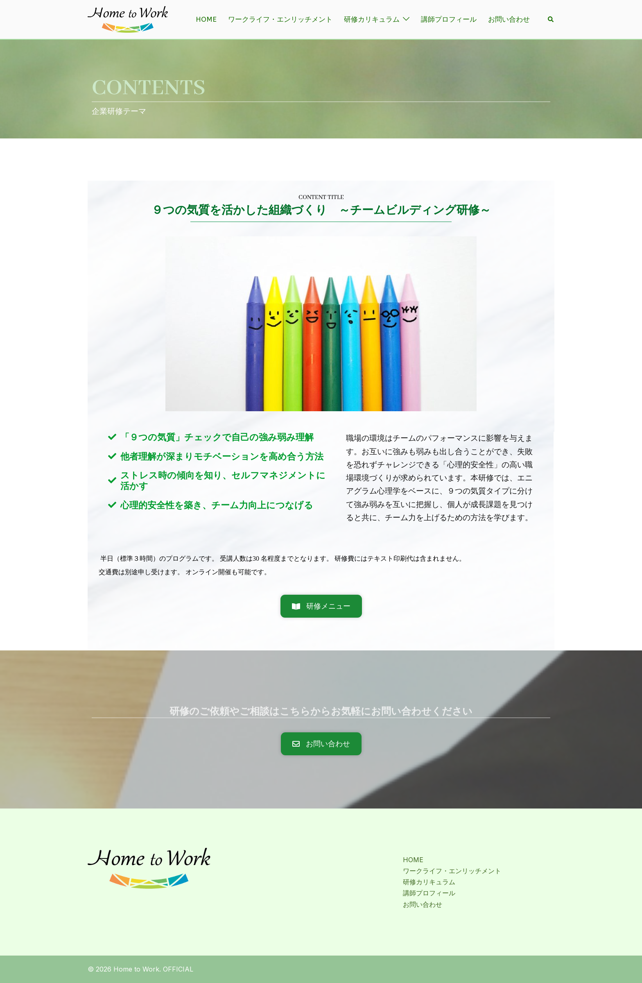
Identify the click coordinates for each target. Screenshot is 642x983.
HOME (206, 19)
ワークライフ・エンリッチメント (280, 19)
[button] (551, 19)
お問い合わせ (509, 19)
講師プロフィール (449, 19)
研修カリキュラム (372, 19)
